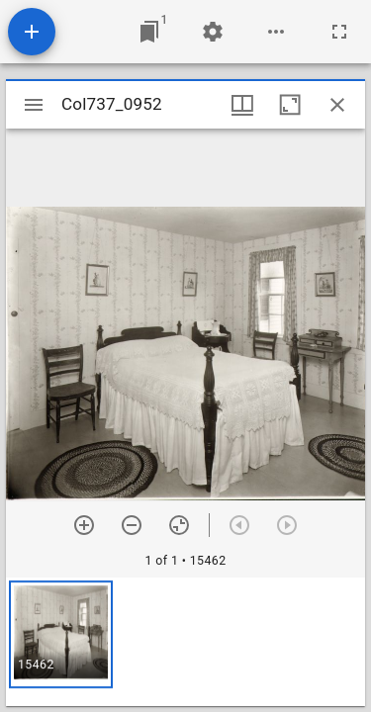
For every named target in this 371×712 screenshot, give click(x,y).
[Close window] (337, 105)
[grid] (185, 642)
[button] (61, 634)
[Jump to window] (149, 31)
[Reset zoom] (179, 525)
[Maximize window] (290, 105)
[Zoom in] (84, 525)
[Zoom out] (131, 525)
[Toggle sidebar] (33, 105)
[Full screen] (339, 31)
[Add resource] (31, 31)
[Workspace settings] (212, 31)
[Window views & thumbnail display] (242, 105)
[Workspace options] (276, 31)
